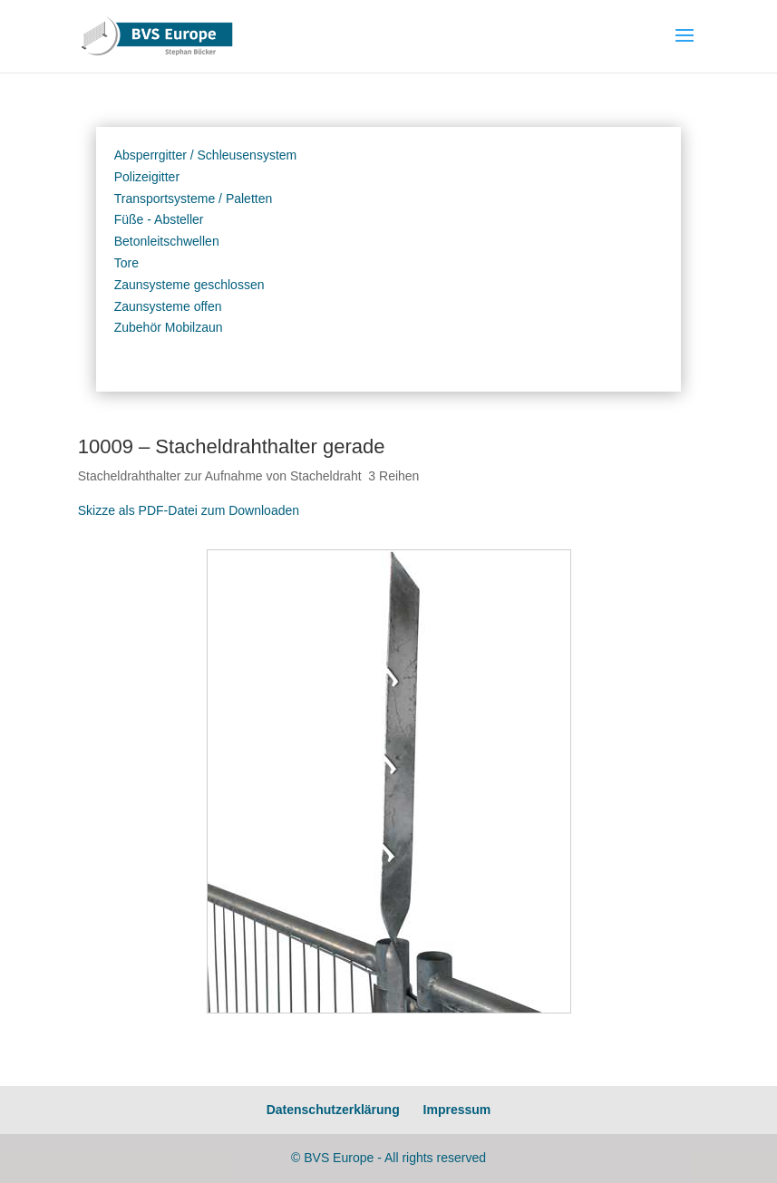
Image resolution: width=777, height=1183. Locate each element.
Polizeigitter (147, 177)
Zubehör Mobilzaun (168, 327)
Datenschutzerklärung (333, 1109)
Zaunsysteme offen (168, 306)
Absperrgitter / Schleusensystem (205, 155)
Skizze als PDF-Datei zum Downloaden (188, 510)
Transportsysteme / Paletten (193, 198)
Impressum (457, 1109)
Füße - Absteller (159, 219)
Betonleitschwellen (166, 241)
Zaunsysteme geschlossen (189, 284)
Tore (126, 263)
